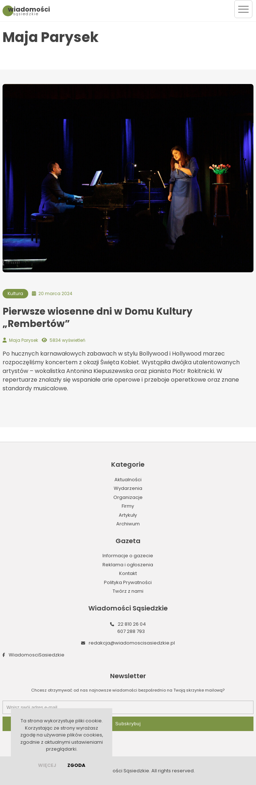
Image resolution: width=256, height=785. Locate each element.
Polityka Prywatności (128, 582)
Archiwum (128, 523)
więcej (47, 765)
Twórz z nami (128, 591)
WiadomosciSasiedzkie (36, 654)
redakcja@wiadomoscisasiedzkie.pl (132, 642)
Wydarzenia (128, 488)
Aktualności (128, 479)
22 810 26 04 (132, 624)
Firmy (128, 506)
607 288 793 (131, 631)
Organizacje (128, 497)
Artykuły (128, 515)
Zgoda (76, 765)
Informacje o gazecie (127, 555)
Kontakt (128, 573)
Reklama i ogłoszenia (127, 564)
